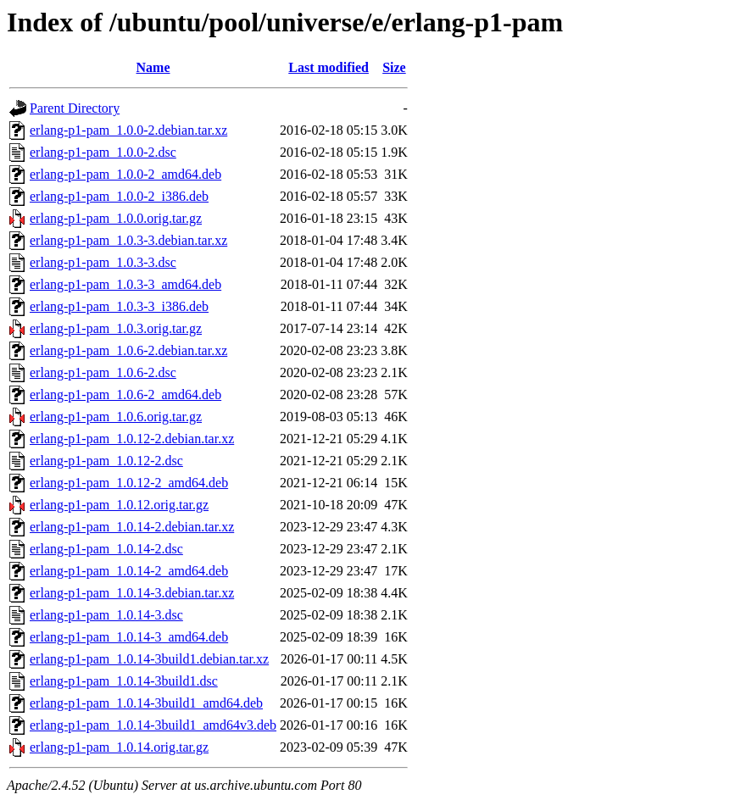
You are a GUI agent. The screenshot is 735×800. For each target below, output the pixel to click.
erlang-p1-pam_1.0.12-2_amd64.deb (129, 482)
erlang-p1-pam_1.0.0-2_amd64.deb (125, 174)
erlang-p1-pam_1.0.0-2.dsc (103, 152)
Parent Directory (75, 108)
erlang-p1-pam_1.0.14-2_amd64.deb (129, 571)
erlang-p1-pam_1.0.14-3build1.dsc (124, 681)
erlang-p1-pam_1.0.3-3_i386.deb (119, 306)
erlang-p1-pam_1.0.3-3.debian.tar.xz (128, 240)
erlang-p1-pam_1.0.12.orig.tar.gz (119, 504)
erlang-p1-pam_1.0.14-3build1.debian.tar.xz (149, 659)
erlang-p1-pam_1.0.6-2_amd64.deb (125, 394)
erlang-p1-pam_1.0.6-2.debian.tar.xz (128, 350)
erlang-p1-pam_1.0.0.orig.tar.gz (116, 218)
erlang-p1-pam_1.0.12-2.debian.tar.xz (132, 438)
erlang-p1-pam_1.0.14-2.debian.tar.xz (132, 526)
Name (153, 67)
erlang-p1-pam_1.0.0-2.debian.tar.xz (128, 130)
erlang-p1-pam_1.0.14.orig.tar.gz (119, 747)
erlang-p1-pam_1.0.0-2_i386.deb (119, 196)
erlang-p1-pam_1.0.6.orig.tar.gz (116, 416)
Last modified (328, 67)
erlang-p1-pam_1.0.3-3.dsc (103, 262)
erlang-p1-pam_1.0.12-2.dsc (106, 460)
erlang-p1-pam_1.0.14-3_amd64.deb (129, 637)
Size (394, 67)
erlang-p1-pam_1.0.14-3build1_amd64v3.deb (153, 725)
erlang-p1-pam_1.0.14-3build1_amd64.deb (146, 703)
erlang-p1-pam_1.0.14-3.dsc (106, 615)
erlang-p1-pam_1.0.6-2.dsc (103, 372)
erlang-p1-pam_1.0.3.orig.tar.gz (116, 328)
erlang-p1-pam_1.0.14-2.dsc (106, 549)
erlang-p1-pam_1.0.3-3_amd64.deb (125, 284)
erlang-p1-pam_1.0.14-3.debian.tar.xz (132, 593)
